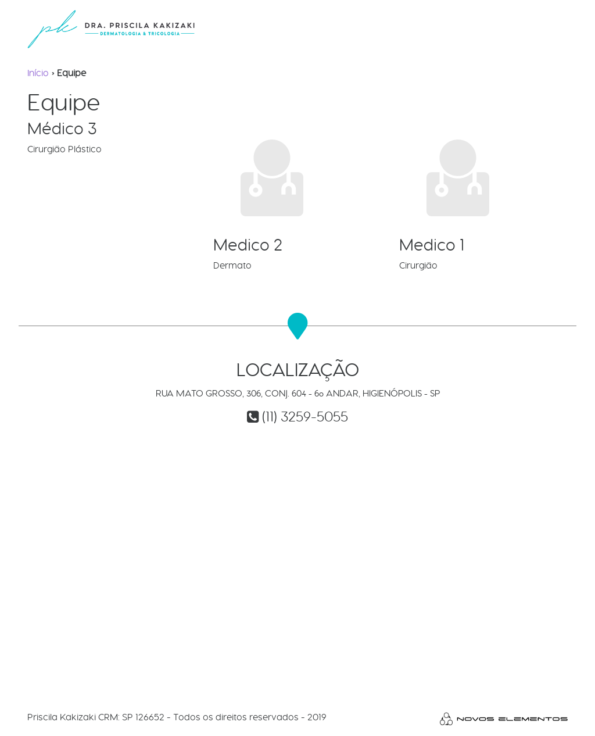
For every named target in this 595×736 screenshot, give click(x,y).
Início (38, 72)
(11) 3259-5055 (305, 416)
